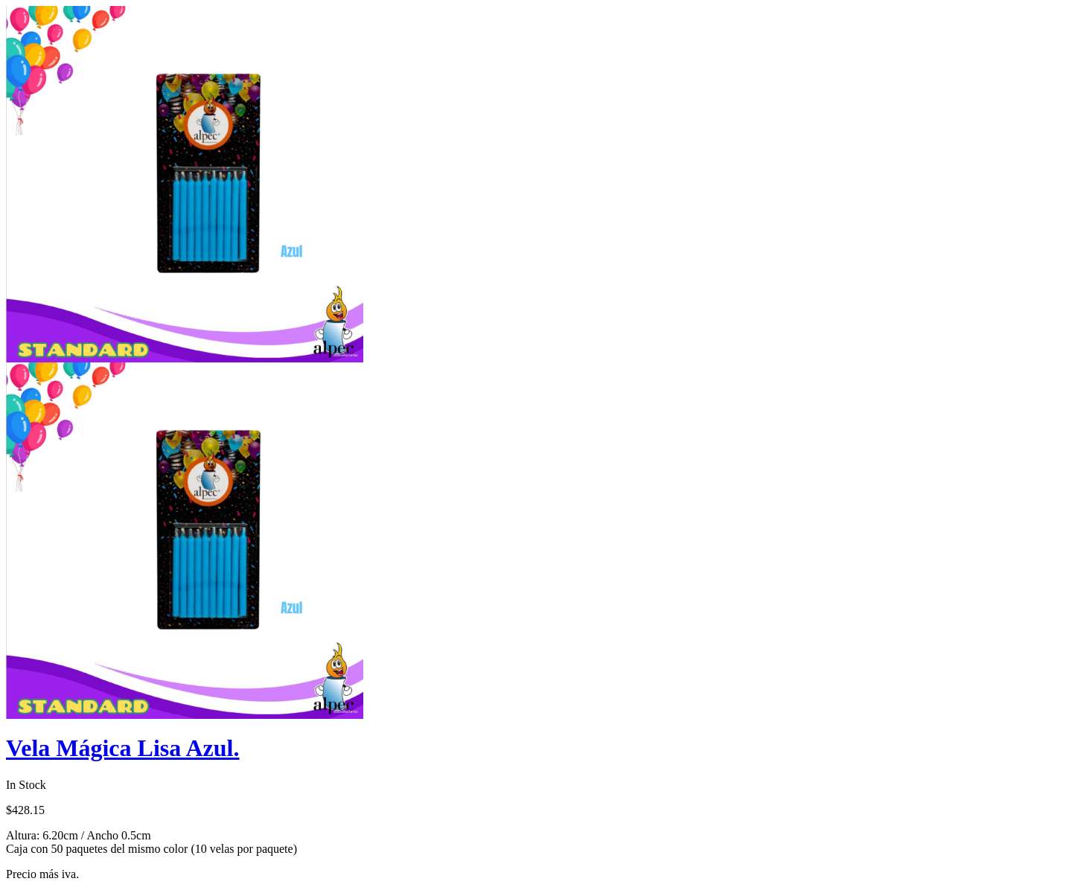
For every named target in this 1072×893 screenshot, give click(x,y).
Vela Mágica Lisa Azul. (122, 747)
